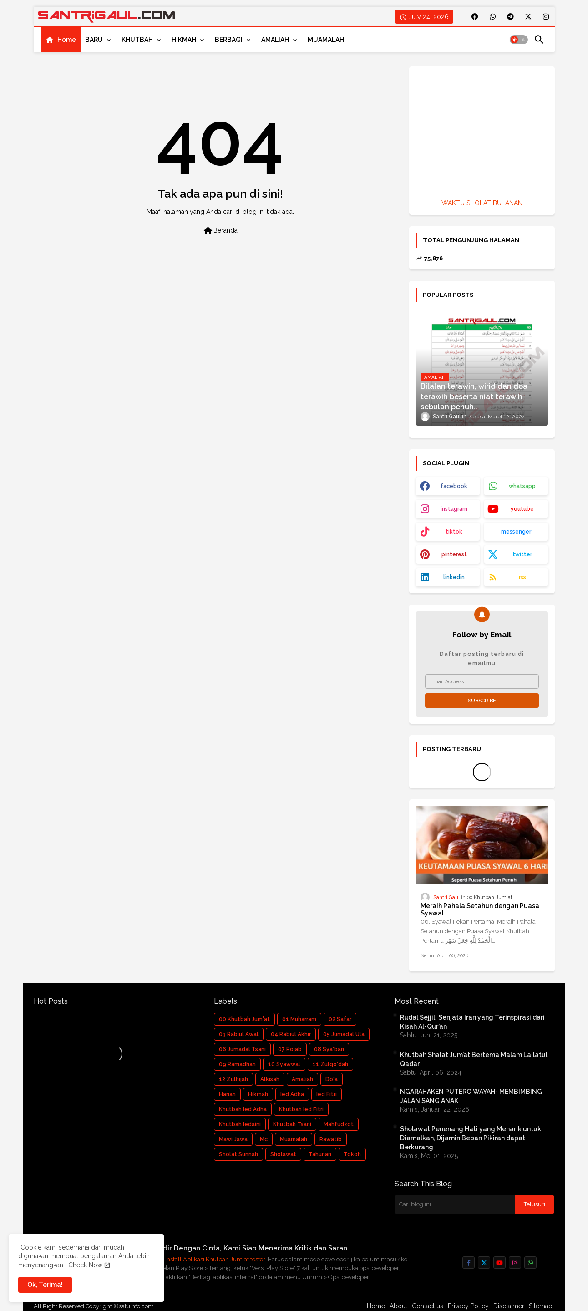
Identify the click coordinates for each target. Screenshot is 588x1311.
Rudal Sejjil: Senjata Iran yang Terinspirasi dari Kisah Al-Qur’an (472, 1022)
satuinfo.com (136, 1306)
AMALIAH (275, 39)
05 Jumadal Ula (344, 1034)
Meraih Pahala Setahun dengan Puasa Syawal (480, 909)
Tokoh (352, 1154)
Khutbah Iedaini (240, 1124)
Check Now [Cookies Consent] (85, 1265)
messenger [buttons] (516, 531)
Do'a (331, 1079)
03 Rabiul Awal (239, 1034)
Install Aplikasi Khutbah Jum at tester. (216, 1259)
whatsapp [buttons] (522, 486)
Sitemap (541, 1306)
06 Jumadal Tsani (242, 1049)
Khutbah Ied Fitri (301, 1109)
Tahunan (320, 1154)
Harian (227, 1094)
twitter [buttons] (522, 554)
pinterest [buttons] (454, 554)
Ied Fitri (326, 1094)
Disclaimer (508, 1306)
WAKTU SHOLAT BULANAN (481, 203)
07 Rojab (290, 1049)
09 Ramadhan (237, 1064)
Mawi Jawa (233, 1139)
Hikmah (258, 1094)
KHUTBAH (137, 39)
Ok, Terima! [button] (45, 1284)
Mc (264, 1139)
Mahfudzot (339, 1124)
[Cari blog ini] (455, 1204)
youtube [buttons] (522, 509)
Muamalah (293, 1139)
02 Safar (340, 1019)
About (398, 1306)
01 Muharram (299, 1019)
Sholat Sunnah (238, 1154)
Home (66, 39)
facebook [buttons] (454, 486)
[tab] (61, 39)
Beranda (220, 230)
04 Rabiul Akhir (291, 1034)
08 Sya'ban (329, 1049)
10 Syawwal (284, 1064)
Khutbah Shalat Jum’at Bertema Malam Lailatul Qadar (473, 1059)
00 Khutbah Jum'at (244, 1019)
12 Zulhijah (233, 1079)
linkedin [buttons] (454, 577)
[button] (519, 39)
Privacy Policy (468, 1306)
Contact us (427, 1306)
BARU (94, 39)
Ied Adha (292, 1094)
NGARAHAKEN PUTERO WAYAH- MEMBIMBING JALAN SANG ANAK (471, 1096)
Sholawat (283, 1154)
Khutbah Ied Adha (243, 1109)
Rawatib (330, 1139)
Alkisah (269, 1079)
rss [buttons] (522, 577)
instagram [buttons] (454, 509)
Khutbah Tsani (292, 1124)
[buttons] (475, 17)
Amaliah (302, 1079)
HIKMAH (184, 39)
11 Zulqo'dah (330, 1064)
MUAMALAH (326, 39)
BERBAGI (229, 39)
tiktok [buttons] (454, 531)
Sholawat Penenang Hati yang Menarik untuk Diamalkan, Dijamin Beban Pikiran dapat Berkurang (470, 1138)
